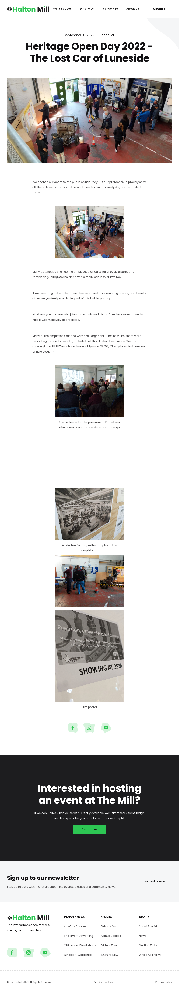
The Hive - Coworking (78, 936)
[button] (110, 9)
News (142, 936)
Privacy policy (163, 982)
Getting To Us (148, 945)
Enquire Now (109, 955)
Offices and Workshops (80, 945)
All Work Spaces (75, 926)
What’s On (108, 926)
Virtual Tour (109, 945)
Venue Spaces (111, 936)
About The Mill (148, 926)
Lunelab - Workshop (78, 955)
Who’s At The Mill (150, 955)
